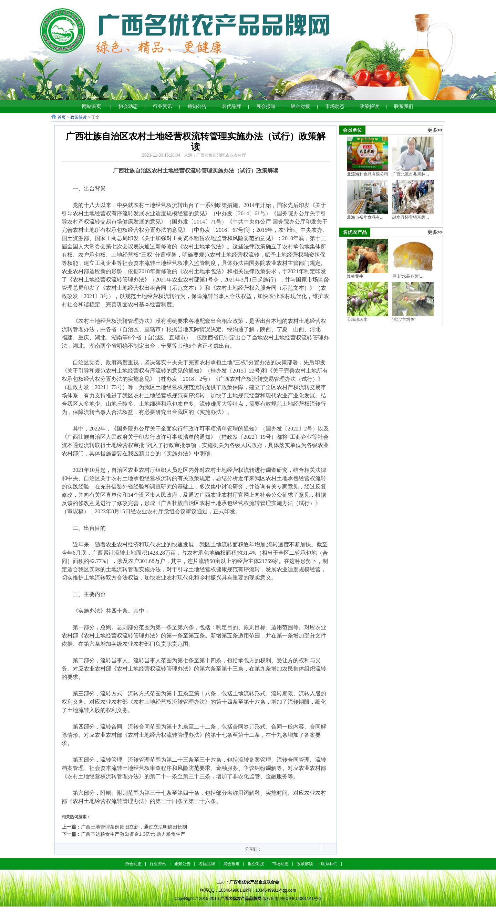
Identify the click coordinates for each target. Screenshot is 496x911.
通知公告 (197, 106)
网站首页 (91, 106)
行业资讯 (162, 106)
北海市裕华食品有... (365, 217)
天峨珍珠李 (357, 319)
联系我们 (403, 106)
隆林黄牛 (355, 276)
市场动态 (334, 106)
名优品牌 (231, 106)
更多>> (435, 130)
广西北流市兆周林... (410, 174)
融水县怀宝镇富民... (410, 217)
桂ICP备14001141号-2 (300, 898)
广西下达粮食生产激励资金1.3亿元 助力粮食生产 (133, 834)
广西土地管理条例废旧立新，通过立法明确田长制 (134, 827)
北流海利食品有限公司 (367, 174)
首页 (62, 117)
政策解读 (369, 106)
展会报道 (266, 106)
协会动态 (128, 106)
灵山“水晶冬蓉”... (407, 276)
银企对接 (300, 106)
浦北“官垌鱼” (404, 319)
